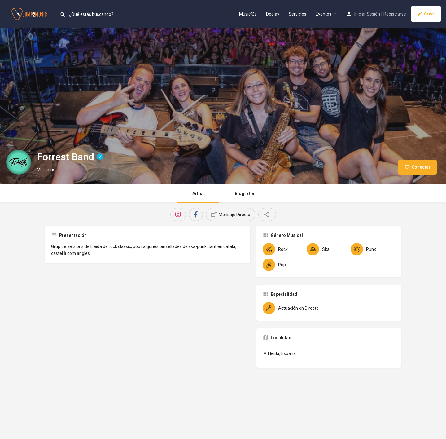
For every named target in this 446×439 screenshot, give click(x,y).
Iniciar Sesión (367, 13)
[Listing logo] (18, 162)
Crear (426, 14)
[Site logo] (30, 13)
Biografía (244, 193)
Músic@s (248, 13)
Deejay (272, 13)
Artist (198, 193)
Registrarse (394, 13)
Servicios (297, 13)
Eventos (323, 13)
